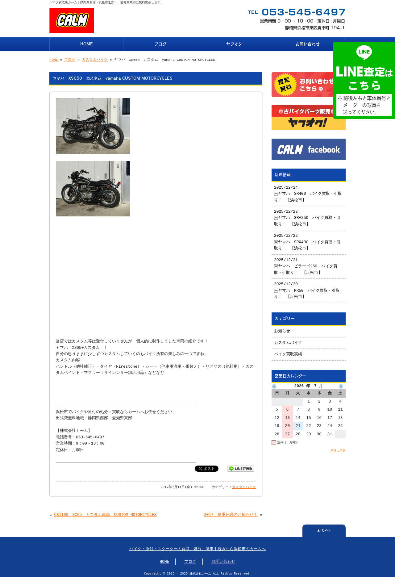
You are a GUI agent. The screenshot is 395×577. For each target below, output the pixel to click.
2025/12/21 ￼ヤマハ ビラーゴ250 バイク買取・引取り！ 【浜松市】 (306, 264)
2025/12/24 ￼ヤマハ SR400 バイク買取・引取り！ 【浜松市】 (308, 191)
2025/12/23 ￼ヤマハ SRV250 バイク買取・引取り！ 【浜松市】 (307, 216)
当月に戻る (338, 448)
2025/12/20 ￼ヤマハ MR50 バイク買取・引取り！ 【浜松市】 (307, 288)
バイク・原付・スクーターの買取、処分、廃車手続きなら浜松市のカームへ (197, 547)
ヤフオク (234, 43)
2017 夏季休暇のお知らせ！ (231, 512)
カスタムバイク (95, 59)
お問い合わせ (308, 43)
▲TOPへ (324, 528)
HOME (86, 43)
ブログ (160, 43)
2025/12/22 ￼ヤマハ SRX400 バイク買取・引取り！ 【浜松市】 (307, 240)
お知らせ (282, 329)
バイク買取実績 (288, 352)
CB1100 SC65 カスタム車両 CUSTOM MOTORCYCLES (105, 512)
